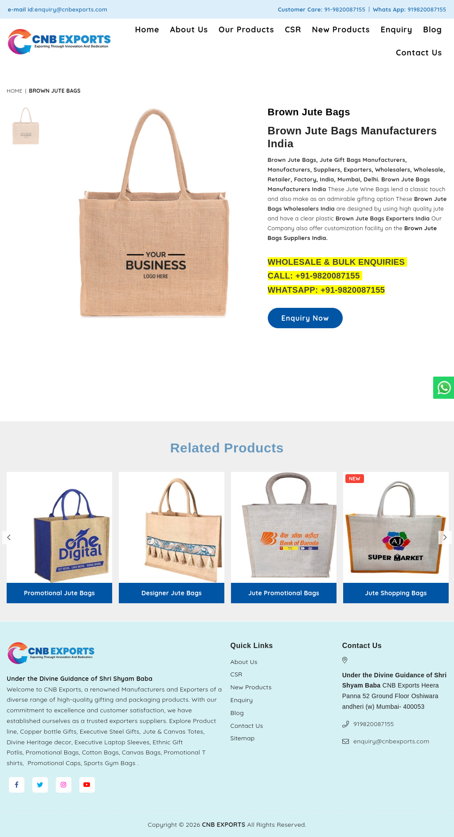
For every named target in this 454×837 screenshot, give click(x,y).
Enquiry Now (305, 318)
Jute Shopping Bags (396, 593)
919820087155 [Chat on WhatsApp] (426, 9)
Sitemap (243, 738)
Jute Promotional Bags (283, 593)
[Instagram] (64, 785)
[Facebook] (17, 785)
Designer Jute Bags (171, 593)
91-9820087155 (344, 9)
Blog (432, 29)
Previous (9, 537)
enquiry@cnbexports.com (71, 9)
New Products (341, 29)
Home (147, 29)
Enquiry (396, 29)
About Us (189, 29)
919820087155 (373, 724)
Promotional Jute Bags (59, 593)
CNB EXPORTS (224, 825)
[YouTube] (87, 785)
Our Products (246, 29)
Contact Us (419, 52)
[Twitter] (40, 785)
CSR (293, 29)
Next (445, 537)
